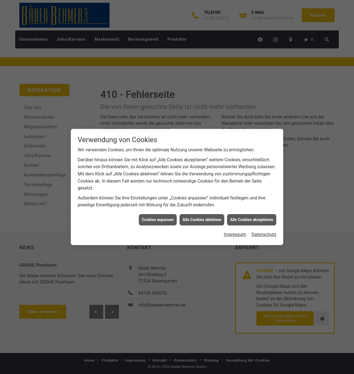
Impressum (235, 232)
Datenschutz (264, 232)
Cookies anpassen (158, 217)
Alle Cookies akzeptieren (251, 217)
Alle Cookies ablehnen (202, 217)
